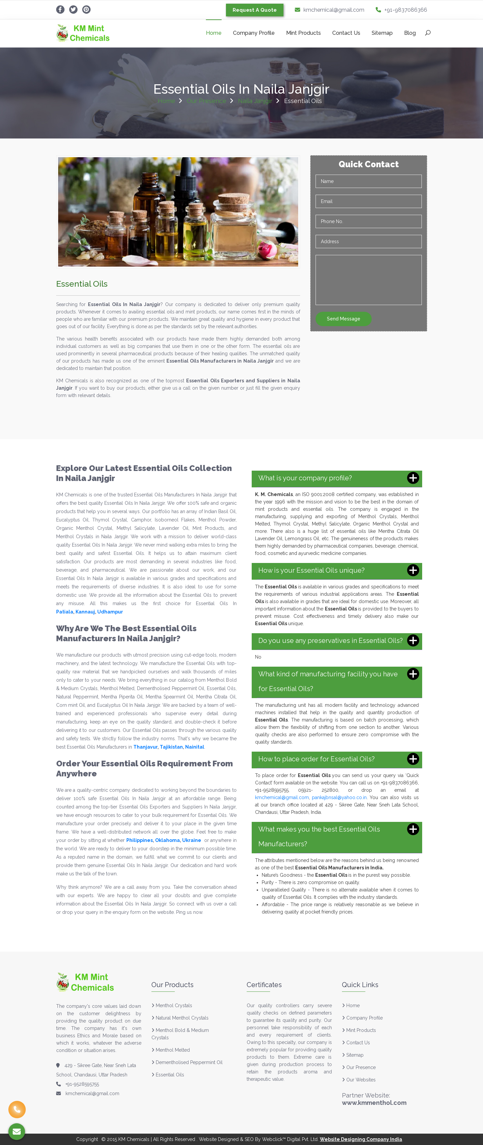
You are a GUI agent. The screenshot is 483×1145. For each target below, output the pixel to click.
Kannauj (85, 611)
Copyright (87, 1139)
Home (214, 33)
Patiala (64, 611)
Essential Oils (170, 1074)
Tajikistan (171, 747)
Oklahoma (167, 840)
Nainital (194, 747)
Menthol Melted (173, 1050)
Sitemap (382, 33)
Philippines (139, 840)
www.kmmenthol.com (374, 1102)
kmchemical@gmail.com (329, 10)
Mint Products (303, 33)
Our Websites (359, 1079)
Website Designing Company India (361, 1139)
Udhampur (110, 611)
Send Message (343, 318)
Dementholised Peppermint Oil (189, 1062)
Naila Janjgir (255, 100)
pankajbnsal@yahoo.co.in (339, 797)
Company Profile (254, 33)
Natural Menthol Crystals (182, 1018)
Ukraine (191, 840)
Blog (410, 33)
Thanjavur (145, 747)
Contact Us (346, 33)
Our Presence (206, 100)
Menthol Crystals (174, 1005)
